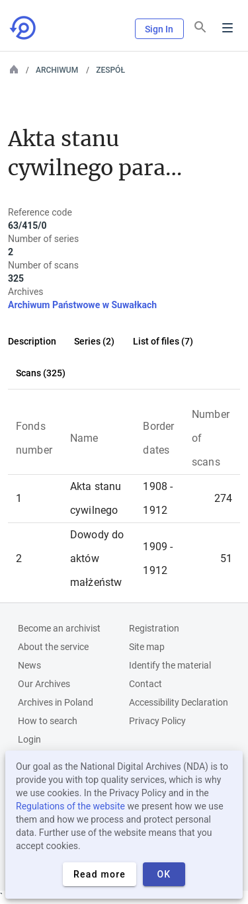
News (29, 665)
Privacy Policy (157, 721)
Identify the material (170, 665)
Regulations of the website (70, 806)
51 (226, 558)
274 (223, 498)
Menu (227, 27)
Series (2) (94, 341)
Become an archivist (59, 628)
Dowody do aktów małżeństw (97, 558)
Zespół (110, 70)
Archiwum (57, 70)
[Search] (200, 27)
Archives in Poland (55, 702)
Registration (154, 628)
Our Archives (44, 683)
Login (29, 739)
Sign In (159, 29)
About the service (53, 646)
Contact (145, 683)
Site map (147, 646)
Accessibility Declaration (178, 702)
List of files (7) (163, 341)
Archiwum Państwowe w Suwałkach (82, 305)
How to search (47, 721)
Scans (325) (40, 373)
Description (32, 341)
